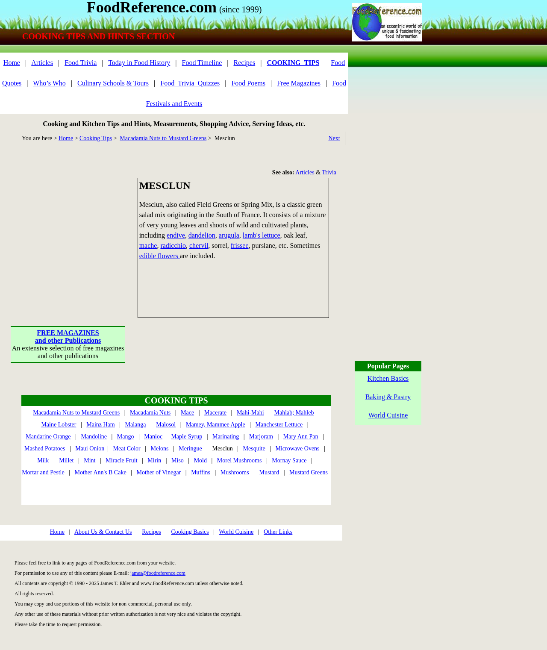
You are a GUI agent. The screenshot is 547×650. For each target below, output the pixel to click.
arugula (229, 235)
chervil (198, 245)
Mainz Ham (100, 424)
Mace (187, 412)
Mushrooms (235, 472)
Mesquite (254, 448)
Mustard (269, 472)
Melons (160, 448)
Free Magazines (299, 83)
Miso (177, 460)
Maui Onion (89, 448)
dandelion (201, 235)
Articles (42, 62)
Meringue (190, 448)
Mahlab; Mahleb (294, 412)
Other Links (278, 532)
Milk (43, 460)
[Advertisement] (68, 231)
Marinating (225, 436)
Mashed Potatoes (44, 448)
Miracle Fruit (121, 460)
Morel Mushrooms (239, 460)
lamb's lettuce (261, 235)
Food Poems (248, 83)
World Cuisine (236, 532)
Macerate (215, 412)
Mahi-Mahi (250, 412)
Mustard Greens (308, 472)
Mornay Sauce (289, 460)
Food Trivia (81, 62)
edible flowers (159, 255)
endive (176, 235)
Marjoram (261, 436)
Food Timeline (202, 62)
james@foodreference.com (157, 573)
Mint (89, 460)
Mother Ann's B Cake (100, 472)
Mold (200, 460)
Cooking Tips (95, 138)
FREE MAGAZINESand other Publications (68, 336)
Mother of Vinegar (158, 472)
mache (148, 245)
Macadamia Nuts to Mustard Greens (163, 138)
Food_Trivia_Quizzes (190, 83)
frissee (240, 245)
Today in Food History (139, 62)
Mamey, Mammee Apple (215, 424)
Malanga (135, 424)
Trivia (329, 172)
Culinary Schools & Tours (113, 83)
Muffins (200, 472)
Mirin (154, 460)
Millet (66, 460)
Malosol (166, 424)
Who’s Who (49, 83)
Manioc (153, 436)
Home (11, 62)
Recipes (245, 62)
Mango (125, 436)
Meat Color (127, 448)
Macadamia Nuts (150, 412)
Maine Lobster (58, 424)
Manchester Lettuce (279, 424)
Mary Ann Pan (300, 436)
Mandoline (94, 436)
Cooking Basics (190, 532)
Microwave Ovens (298, 448)
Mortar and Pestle (43, 472)
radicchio (173, 245)
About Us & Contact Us (103, 532)
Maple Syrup (186, 436)
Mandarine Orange (48, 436)
